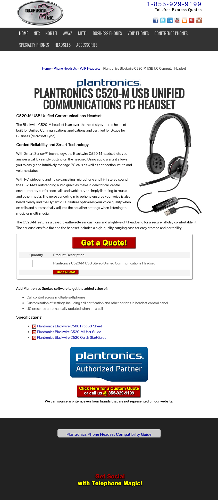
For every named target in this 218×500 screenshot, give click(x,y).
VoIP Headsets (90, 69)
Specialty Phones (34, 45)
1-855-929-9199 (174, 4)
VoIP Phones (138, 33)
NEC (37, 33)
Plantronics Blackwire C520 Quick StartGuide (69, 337)
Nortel (51, 33)
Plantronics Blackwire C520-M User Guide (66, 331)
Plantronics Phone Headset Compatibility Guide (108, 434)
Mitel (82, 33)
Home (23, 33)
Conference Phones (171, 33)
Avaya (67, 33)
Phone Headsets (65, 69)
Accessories (86, 45)
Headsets (63, 45)
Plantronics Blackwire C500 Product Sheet (67, 326)
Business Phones (107, 33)
